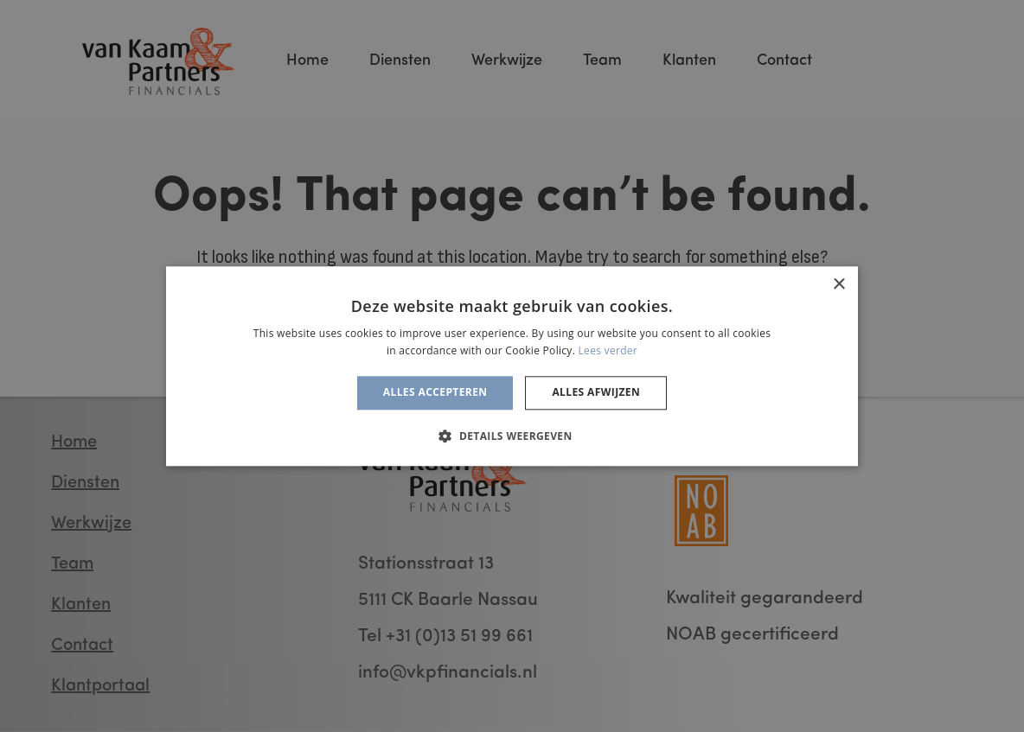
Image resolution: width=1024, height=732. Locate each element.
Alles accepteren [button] (435, 392)
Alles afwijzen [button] (596, 392)
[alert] (512, 366)
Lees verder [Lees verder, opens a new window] (608, 350)
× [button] (838, 284)
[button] (511, 435)
